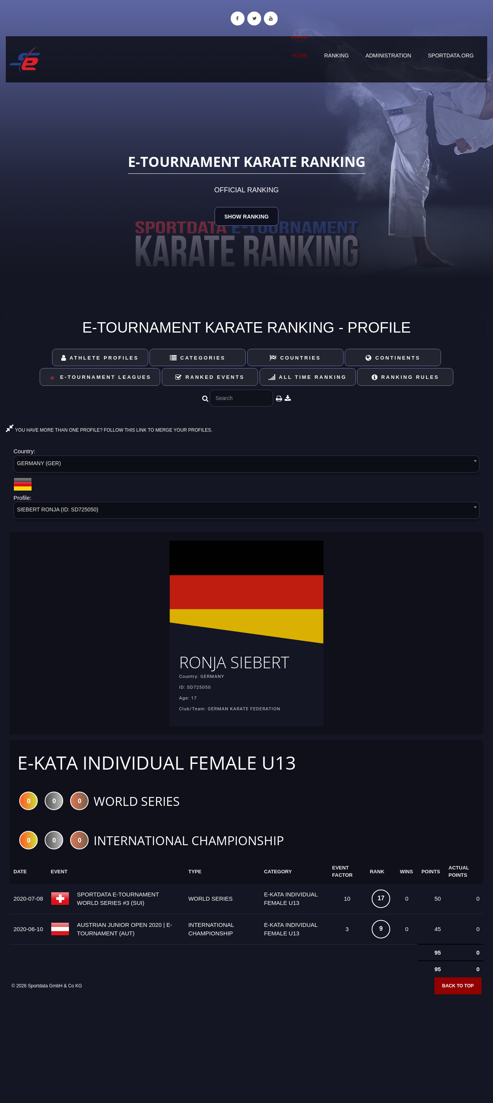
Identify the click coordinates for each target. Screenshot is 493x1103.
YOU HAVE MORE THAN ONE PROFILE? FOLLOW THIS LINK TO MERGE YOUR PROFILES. (109, 430)
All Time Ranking (307, 377)
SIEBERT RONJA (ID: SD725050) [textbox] (57, 509)
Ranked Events (210, 377)
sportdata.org (451, 55)
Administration (388, 55)
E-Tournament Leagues (100, 377)
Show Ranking (246, 217)
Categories (198, 358)
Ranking (336, 55)
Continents (393, 358)
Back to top (458, 988)
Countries (295, 358)
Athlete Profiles (100, 358)
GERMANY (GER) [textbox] (39, 463)
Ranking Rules (405, 377)
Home (299, 55)
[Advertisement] (246, 1047)
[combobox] (246, 465)
